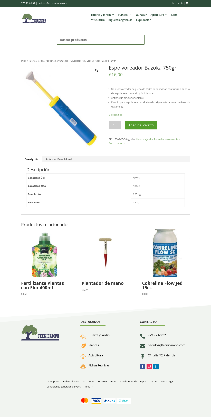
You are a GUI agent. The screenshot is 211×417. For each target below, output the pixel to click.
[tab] (31, 159)
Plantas (123, 15)
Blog (87, 386)
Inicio (23, 60)
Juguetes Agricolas (120, 20)
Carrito (153, 381)
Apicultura (157, 15)
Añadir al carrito (141, 125)
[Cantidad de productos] (115, 125)
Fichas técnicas (99, 365)
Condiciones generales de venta (64, 386)
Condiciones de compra (133, 381)
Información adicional (59, 159)
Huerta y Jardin (101, 15)
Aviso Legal (167, 381)
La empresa (52, 381)
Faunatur (141, 15)
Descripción (32, 159)
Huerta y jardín (99, 335)
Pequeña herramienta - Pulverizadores (65, 60)
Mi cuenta (177, 3)
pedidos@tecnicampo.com (52, 3)
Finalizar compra (107, 381)
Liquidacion (143, 20)
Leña (174, 15)
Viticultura (98, 20)
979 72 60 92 (28, 3)
